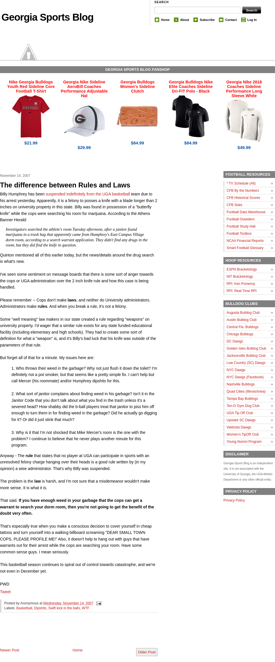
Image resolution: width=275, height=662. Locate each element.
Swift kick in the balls (64, 608)
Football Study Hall (241, 226)
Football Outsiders (240, 219)
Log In (252, 19)
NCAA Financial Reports (245, 241)
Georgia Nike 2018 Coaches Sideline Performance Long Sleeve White (244, 89)
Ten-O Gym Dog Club (243, 406)
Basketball (24, 608)
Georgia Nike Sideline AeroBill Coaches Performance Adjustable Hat (84, 89)
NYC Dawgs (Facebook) (245, 377)
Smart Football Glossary (245, 248)
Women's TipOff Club (243, 434)
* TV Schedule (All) (241, 183)
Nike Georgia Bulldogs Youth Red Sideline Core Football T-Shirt (31, 86)
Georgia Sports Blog (47, 17)
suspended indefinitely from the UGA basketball (88, 194)
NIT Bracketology (240, 277)
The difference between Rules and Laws (65, 185)
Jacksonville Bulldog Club (246, 356)
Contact (231, 19)
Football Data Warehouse (246, 212)
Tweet (5, 591)
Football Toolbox (239, 234)
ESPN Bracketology (242, 269)
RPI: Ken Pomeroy (241, 284)
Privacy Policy (234, 500)
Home (165, 19)
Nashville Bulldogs (241, 384)
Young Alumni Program (244, 442)
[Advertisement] (67, 634)
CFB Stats (234, 205)
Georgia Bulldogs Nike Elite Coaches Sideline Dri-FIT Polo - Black (191, 86)
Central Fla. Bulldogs (242, 327)
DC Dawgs (235, 341)
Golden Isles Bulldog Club (246, 348)
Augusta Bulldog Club (243, 313)
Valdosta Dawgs (239, 427)
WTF (85, 608)
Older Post (147, 652)
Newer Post (9, 650)
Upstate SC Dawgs (241, 420)
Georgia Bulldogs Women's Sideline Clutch (137, 86)
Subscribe (207, 19)
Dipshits (40, 608)
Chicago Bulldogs (240, 334)
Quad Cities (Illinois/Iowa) (246, 391)
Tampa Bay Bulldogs (242, 399)
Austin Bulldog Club (242, 320)
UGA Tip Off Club (240, 413)
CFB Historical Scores (243, 198)
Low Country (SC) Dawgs (246, 363)
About (184, 19)
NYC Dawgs (236, 370)
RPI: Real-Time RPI (242, 291)
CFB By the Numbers (243, 191)
